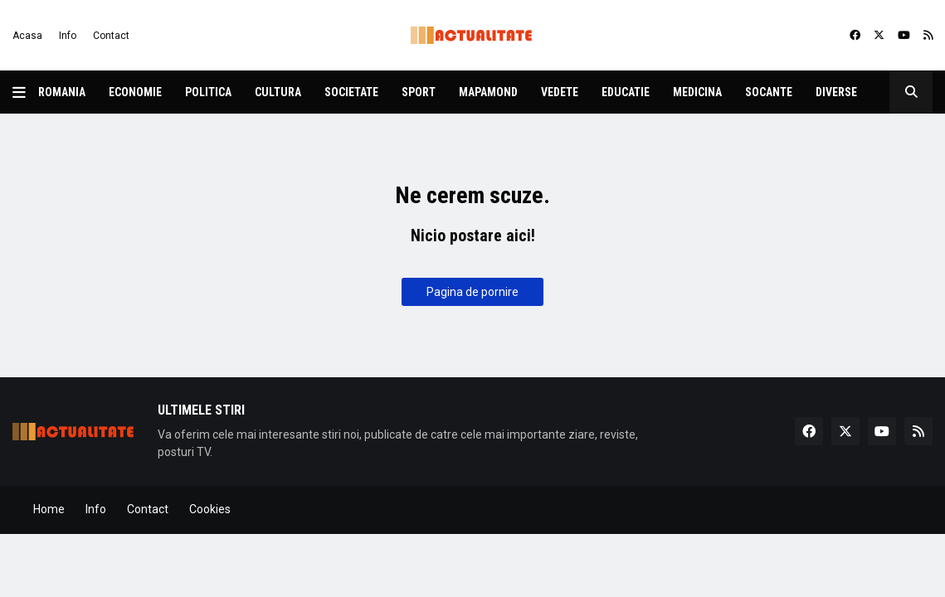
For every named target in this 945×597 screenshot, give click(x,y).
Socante (768, 92)
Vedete (559, 92)
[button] (25, 92)
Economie (135, 92)
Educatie (626, 92)
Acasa (27, 35)
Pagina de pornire (472, 291)
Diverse (836, 92)
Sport (419, 92)
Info (67, 35)
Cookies (210, 509)
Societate (351, 92)
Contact (111, 35)
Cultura (278, 92)
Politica (208, 92)
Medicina (697, 92)
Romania (61, 92)
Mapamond (488, 92)
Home (49, 509)
